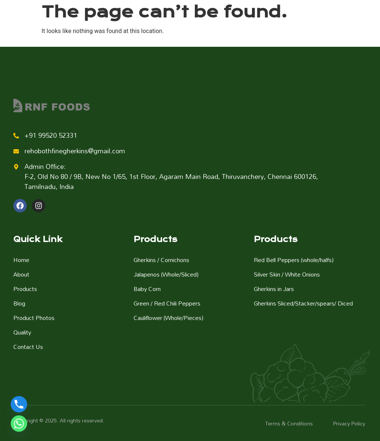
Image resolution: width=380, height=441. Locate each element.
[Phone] (19, 404)
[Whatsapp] (19, 423)
